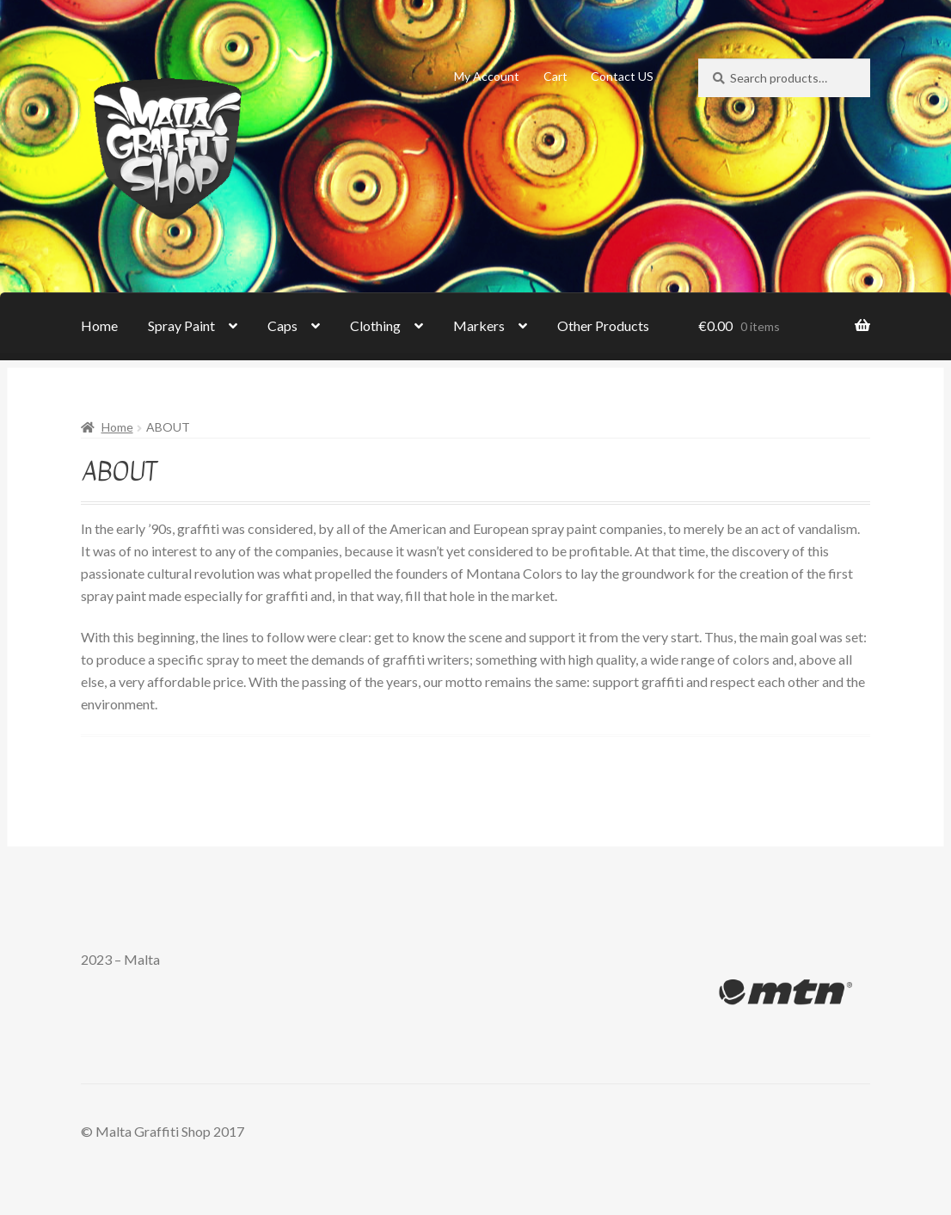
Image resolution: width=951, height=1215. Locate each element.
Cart (555, 76)
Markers (479, 325)
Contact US (622, 76)
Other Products (603, 325)
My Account (486, 76)
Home (99, 325)
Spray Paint (181, 325)
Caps (282, 325)
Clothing (375, 325)
